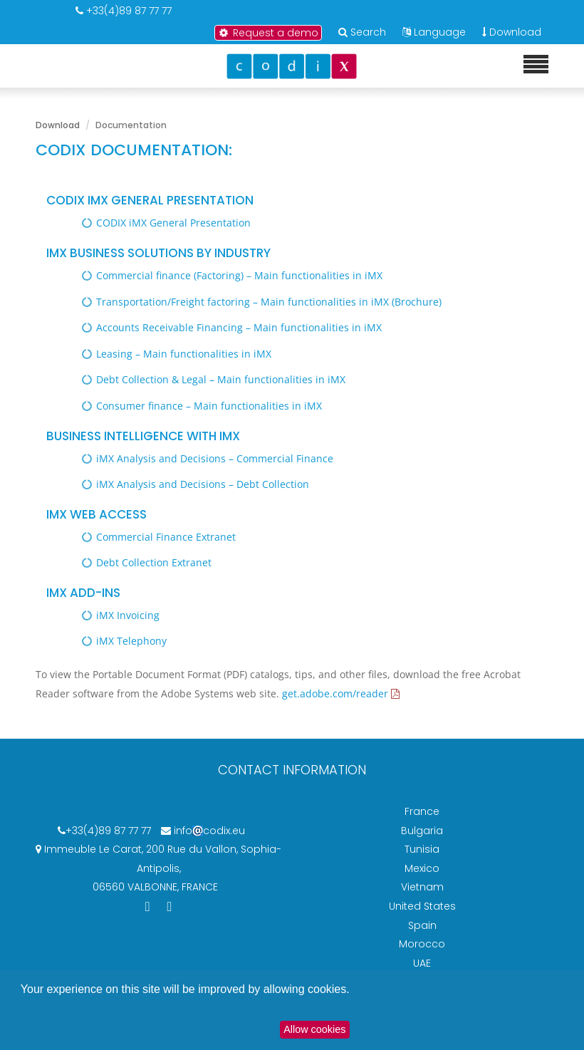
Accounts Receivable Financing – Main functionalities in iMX (239, 327)
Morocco (422, 944)
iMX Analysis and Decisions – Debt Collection (202, 484)
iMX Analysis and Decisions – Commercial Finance (214, 458)
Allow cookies (314, 1029)
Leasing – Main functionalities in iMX (183, 353)
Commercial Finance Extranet (166, 537)
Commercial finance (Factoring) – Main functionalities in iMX (239, 275)
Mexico (422, 868)
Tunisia (422, 849)
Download (511, 32)
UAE (422, 963)
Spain (422, 925)
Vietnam (422, 887)
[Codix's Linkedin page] (149, 906)
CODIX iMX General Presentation (173, 222)
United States (422, 906)
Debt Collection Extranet (154, 562)
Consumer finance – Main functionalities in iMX (209, 405)
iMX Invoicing (128, 615)
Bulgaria (422, 830)
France (422, 811)
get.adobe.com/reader (335, 693)
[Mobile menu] (535, 65)
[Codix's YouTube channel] (169, 906)
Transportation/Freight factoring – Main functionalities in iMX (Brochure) (269, 301)
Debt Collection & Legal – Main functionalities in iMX (220, 379)
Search (368, 32)
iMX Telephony (131, 641)
